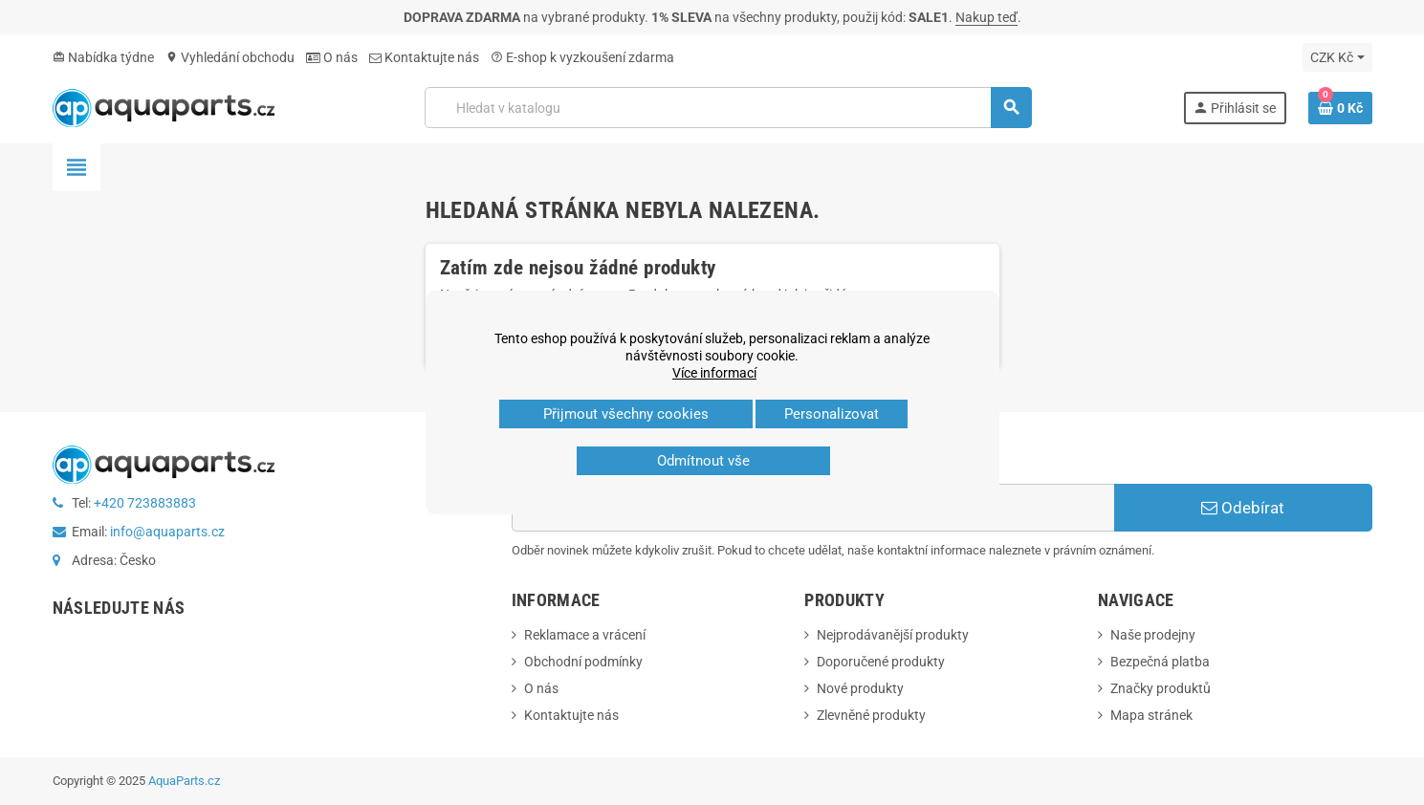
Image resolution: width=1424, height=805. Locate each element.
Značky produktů (1160, 688)
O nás (332, 57)
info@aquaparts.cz (167, 531)
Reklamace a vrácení (585, 634)
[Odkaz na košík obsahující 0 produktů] (1340, 108)
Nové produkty (860, 688)
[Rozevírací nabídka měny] (1337, 57)
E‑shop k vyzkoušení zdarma (582, 57)
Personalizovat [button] (831, 414)
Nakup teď (986, 17)
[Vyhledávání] (728, 107)
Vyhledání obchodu (230, 57)
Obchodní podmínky (583, 661)
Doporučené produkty (881, 661)
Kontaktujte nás (424, 57)
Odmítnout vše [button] (703, 460)
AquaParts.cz (184, 780)
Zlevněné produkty (871, 715)
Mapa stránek (1151, 715)
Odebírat (1242, 507)
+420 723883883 (145, 503)
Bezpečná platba (1160, 661)
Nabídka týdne (103, 57)
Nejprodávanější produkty (893, 634)
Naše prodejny (1152, 634)
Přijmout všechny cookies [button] (626, 414)
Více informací (714, 373)
